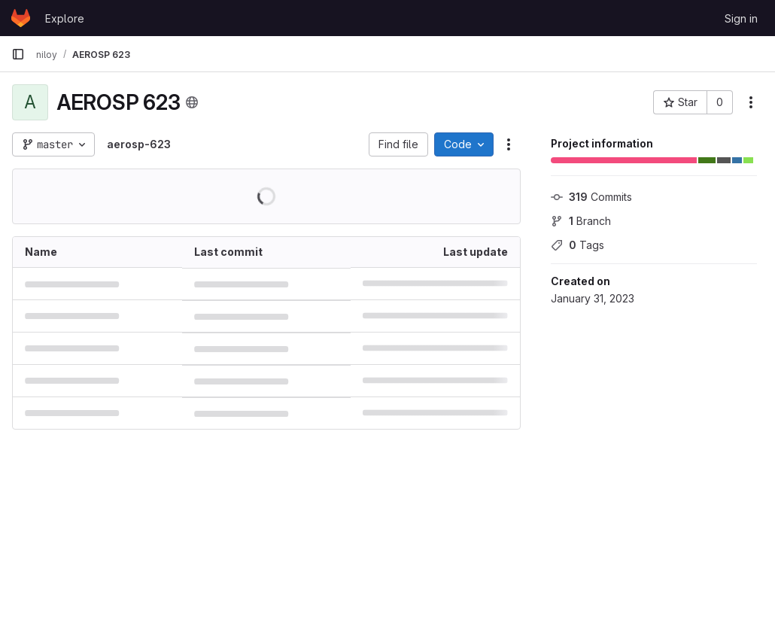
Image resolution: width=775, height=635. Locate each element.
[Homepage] (20, 18)
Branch (581, 220)
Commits (591, 196)
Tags (577, 245)
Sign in (741, 18)
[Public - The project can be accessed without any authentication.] (192, 102)
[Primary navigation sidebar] (18, 54)
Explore (64, 18)
